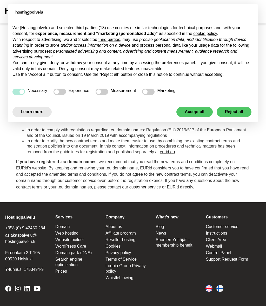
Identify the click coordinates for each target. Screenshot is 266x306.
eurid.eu (167, 151)
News (161, 232)
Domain (62, 225)
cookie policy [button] (205, 33)
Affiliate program (120, 232)
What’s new (167, 216)
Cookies (113, 245)
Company (114, 216)
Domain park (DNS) (73, 251)
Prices (61, 269)
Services (63, 216)
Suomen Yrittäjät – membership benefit (174, 241)
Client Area (216, 238)
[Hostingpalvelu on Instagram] (17, 288)
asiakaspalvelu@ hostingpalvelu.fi (21, 237)
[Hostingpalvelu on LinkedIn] (27, 288)
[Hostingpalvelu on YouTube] (37, 288)
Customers (217, 216)
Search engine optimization (68, 261)
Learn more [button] (32, 111)
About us (113, 225)
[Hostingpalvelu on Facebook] (9, 288)
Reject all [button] (234, 111)
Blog (160, 225)
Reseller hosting (120, 238)
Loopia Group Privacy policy (125, 267)
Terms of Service (120, 258)
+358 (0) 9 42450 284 (25, 227)
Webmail (214, 245)
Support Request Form (227, 258)
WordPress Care (70, 245)
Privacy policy (118, 251)
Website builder (69, 238)
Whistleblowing (119, 276)
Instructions (216, 232)
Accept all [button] (194, 111)
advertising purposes (31, 51)
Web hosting (66, 232)
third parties (109, 39)
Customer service (222, 225)
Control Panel (218, 251)
